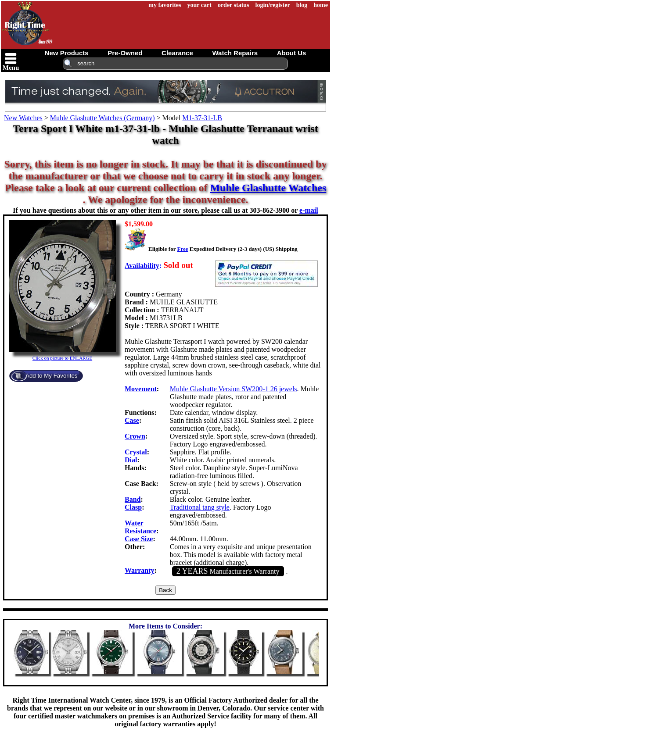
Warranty (140, 570)
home (320, 5)
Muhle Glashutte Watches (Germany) (102, 117)
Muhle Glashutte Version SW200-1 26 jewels (233, 389)
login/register (272, 5)
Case (132, 420)
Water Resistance (140, 527)
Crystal (136, 452)
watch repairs (235, 53)
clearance (177, 53)
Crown (135, 436)
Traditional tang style (200, 507)
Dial (131, 460)
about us (291, 53)
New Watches (23, 117)
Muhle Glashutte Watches (268, 187)
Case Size (139, 539)
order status (233, 5)
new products (67, 53)
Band (132, 499)
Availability (142, 265)
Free (182, 249)
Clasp (133, 507)
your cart (199, 5)
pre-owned (125, 53)
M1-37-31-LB (202, 117)
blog (302, 5)
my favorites (164, 5)
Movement (141, 389)
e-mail (308, 210)
